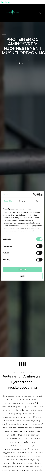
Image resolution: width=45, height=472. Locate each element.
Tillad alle (22, 269)
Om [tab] (36, 201)
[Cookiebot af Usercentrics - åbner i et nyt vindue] (32, 194)
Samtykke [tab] (8, 201)
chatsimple (5, 2)
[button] (35, 13)
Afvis (22, 276)
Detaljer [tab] (22, 201)
